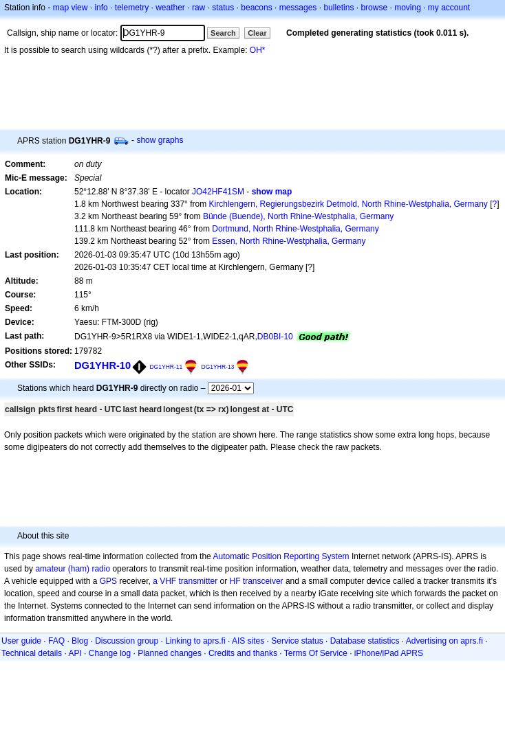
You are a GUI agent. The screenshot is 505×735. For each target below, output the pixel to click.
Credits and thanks (242, 653)
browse (374, 7)
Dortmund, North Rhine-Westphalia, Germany (295, 229)
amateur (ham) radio (72, 569)
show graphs (159, 140)
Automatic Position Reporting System (281, 556)
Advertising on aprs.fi (444, 641)
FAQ (56, 641)
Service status (297, 641)
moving (407, 7)
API (74, 653)
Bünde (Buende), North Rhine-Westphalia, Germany (298, 216)
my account (449, 7)
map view (70, 7)
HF (235, 581)
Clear (257, 33)
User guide (21, 641)
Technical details (31, 653)
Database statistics (365, 641)
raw (198, 7)
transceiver (263, 581)
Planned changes (170, 653)
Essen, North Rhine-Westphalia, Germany (288, 241)
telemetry (132, 7)
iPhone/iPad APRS (388, 653)
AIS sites (248, 641)
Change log (110, 653)
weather (170, 7)
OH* (258, 50)
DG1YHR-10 (102, 365)
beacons (256, 7)
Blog (80, 641)
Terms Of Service (315, 653)
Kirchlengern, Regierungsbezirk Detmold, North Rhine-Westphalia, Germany (348, 204)
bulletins (338, 7)
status (223, 7)
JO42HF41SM (218, 191)
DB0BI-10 (275, 336)
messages (298, 7)
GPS (108, 581)
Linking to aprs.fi (195, 641)
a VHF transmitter (185, 581)
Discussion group (126, 641)
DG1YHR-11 (165, 366)
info (100, 7)
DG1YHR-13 (218, 366)
